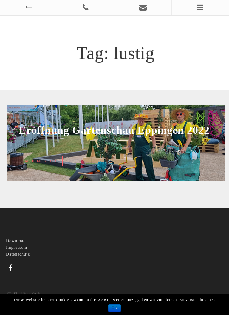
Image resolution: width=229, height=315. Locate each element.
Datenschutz (18, 254)
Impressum (16, 247)
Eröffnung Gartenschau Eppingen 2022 (114, 130)
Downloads (17, 241)
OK (114, 308)
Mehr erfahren (40, 160)
